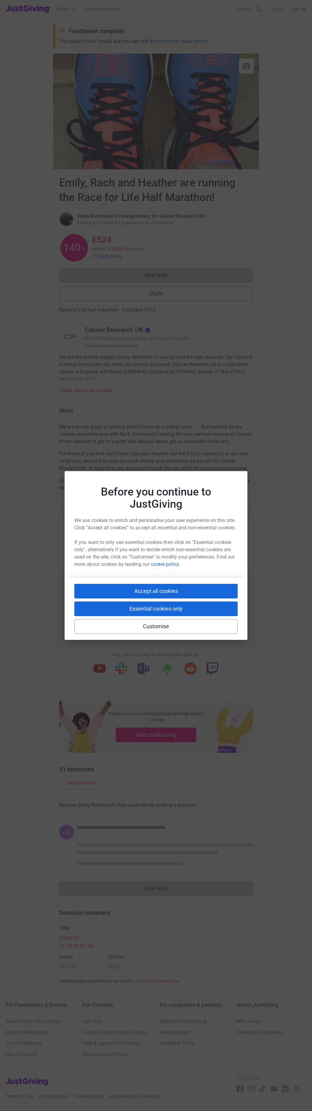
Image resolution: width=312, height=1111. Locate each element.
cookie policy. (165, 564)
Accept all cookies (156, 591)
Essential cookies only (156, 608)
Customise (156, 626)
